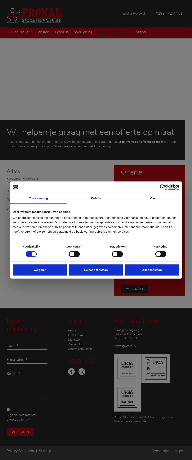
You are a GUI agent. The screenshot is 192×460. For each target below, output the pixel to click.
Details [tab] (96, 198)
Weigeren (39, 269)
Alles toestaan (152, 269)
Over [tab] (153, 198)
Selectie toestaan (96, 269)
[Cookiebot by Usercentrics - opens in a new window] (162, 187)
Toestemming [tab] (38, 198)
